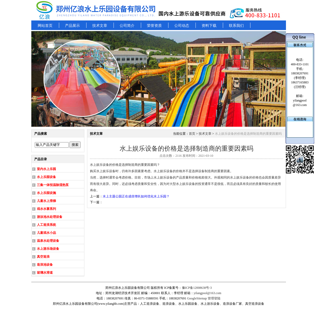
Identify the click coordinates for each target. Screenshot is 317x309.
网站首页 (45, 26)
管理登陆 (214, 298)
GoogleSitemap (197, 298)
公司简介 (127, 26)
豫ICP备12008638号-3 (197, 288)
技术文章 (99, 26)
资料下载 (209, 26)
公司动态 (181, 26)
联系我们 (236, 26)
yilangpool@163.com (207, 293)
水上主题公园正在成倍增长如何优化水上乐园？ (136, 196)
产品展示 (72, 26)
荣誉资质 (154, 26)
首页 (192, 134)
